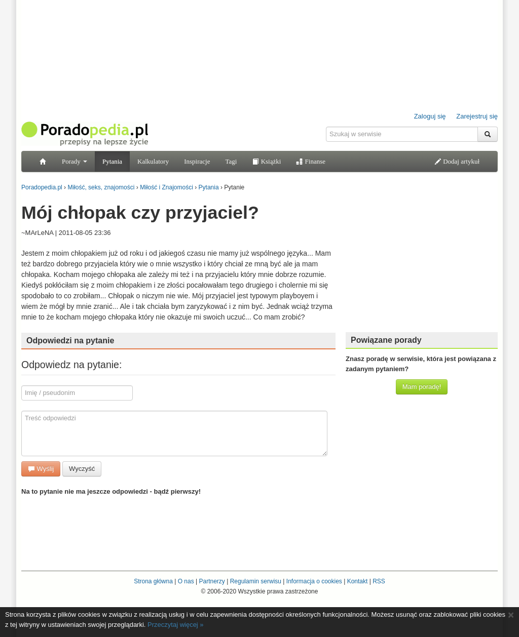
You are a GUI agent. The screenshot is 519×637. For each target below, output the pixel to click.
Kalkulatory (153, 161)
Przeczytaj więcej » (175, 624)
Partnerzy (212, 581)
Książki (266, 161)
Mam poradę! (421, 386)
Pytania (112, 161)
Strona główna (153, 581)
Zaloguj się (430, 116)
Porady (74, 161)
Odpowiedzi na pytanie (70, 340)
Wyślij (41, 468)
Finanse (310, 161)
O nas (186, 581)
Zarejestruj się (477, 116)
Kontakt (357, 581)
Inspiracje (197, 161)
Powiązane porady (386, 340)
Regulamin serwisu (255, 581)
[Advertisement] (422, 260)
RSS (379, 581)
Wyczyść (82, 468)
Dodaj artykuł (456, 161)
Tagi (231, 161)
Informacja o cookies (314, 581)
